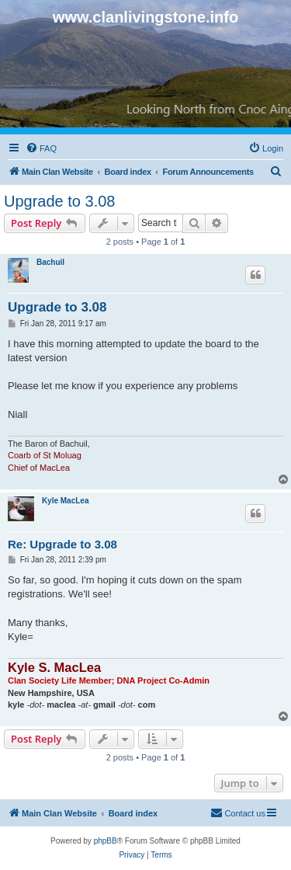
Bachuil (50, 262)
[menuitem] (41, 148)
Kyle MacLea (65, 500)
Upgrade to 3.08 (59, 201)
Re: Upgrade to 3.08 (62, 544)
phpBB (105, 841)
